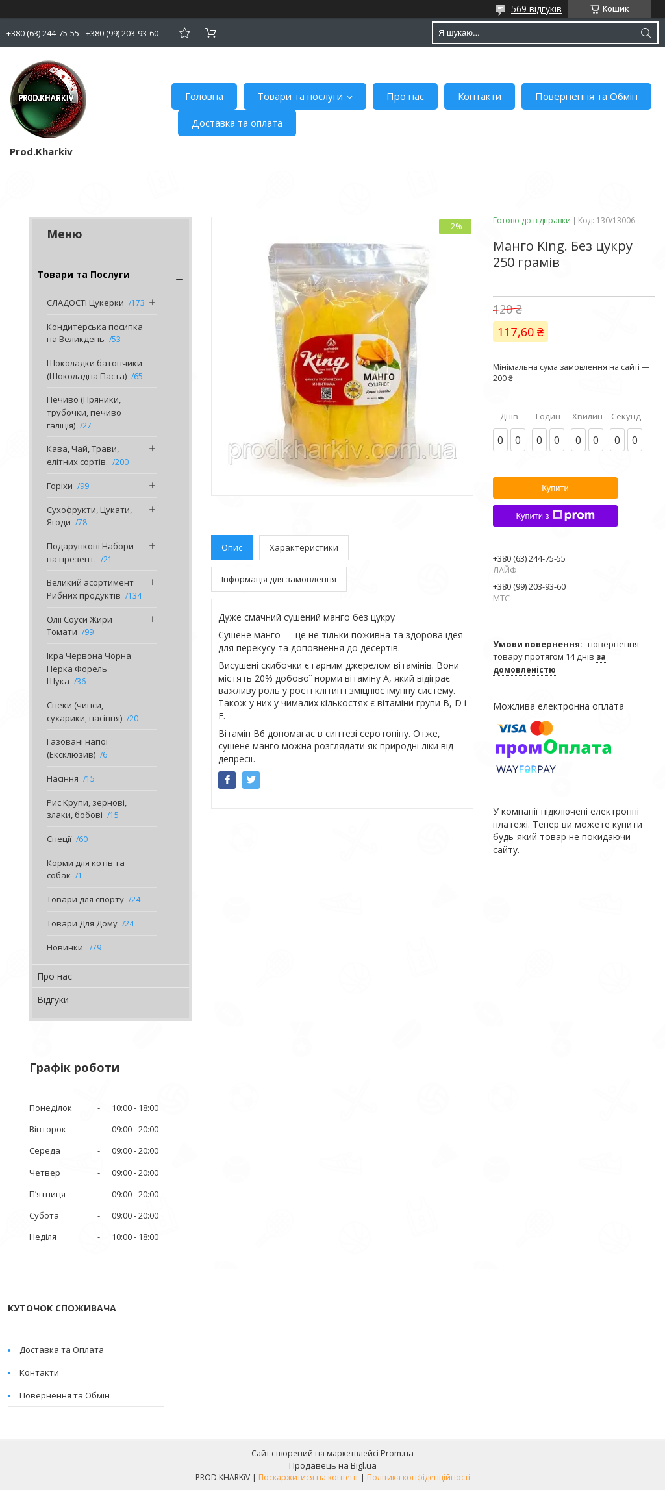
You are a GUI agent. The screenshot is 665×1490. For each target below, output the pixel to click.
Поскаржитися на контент (308, 1477)
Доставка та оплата (237, 122)
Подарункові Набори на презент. (90, 552)
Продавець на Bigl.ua (333, 1465)
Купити (555, 488)
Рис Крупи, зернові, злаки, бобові (87, 809)
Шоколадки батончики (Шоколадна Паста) (94, 369)
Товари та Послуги (83, 274)
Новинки (66, 947)
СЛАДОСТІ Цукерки (85, 302)
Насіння (63, 778)
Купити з (555, 515)
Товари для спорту (85, 899)
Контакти (479, 96)
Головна (204, 96)
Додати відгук (184, 32)
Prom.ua (397, 1453)
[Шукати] (645, 33)
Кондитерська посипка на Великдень (95, 333)
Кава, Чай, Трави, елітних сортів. (83, 455)
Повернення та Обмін (586, 96)
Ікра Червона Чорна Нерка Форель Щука (89, 668)
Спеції (59, 839)
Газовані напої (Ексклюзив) (77, 748)
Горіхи (60, 485)
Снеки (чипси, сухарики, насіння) (84, 711)
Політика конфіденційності (418, 1477)
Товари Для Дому (82, 923)
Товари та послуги (300, 96)
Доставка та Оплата (61, 1350)
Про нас (405, 96)
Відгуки (53, 999)
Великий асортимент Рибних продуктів (90, 589)
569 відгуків (536, 9)
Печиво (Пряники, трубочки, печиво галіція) (84, 411)
